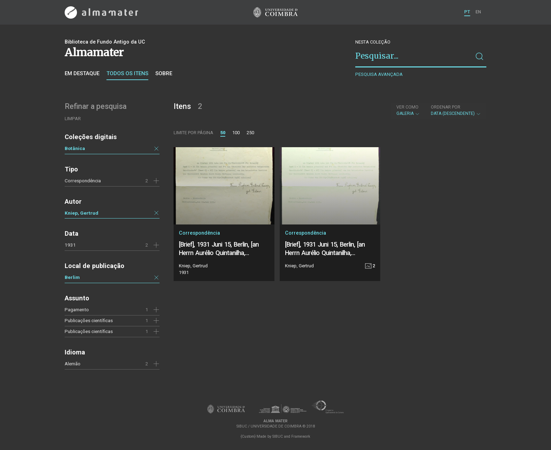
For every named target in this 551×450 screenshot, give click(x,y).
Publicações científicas (89, 320)
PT (467, 11)
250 (250, 132)
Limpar (73, 118)
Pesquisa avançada (379, 74)
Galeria (408, 110)
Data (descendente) (456, 110)
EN (478, 11)
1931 (70, 245)
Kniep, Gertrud (81, 213)
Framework (300, 436)
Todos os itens (127, 73)
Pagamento (77, 309)
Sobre (163, 73)
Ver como (407, 107)
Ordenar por (445, 107)
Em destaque (82, 73)
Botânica (75, 148)
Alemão (72, 363)
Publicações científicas (89, 331)
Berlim (72, 277)
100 (236, 132)
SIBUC (277, 436)
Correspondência (83, 180)
